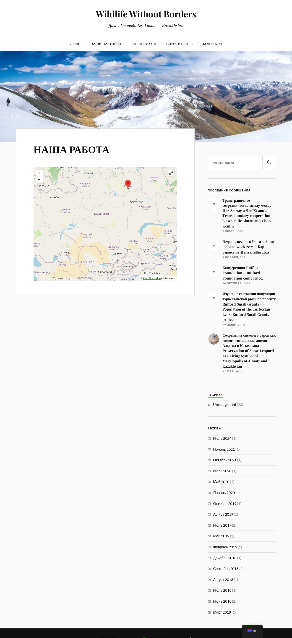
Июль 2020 (222, 471)
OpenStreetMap (152, 278)
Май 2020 (221, 481)
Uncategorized (224, 404)
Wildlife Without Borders (146, 14)
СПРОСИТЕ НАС (179, 43)
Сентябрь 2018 (225, 568)
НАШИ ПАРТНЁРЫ (106, 43)
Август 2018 (223, 579)
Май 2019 (221, 536)
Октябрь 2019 (224, 503)
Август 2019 (223, 514)
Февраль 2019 (225, 547)
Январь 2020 (224, 492)
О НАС (75, 43)
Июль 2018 (222, 590)
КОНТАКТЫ (212, 43)
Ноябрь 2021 (224, 449)
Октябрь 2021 (224, 460)
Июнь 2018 (222, 601)
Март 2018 (222, 612)
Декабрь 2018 (224, 558)
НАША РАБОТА (143, 43)
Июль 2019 (222, 525)
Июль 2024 (222, 438)
